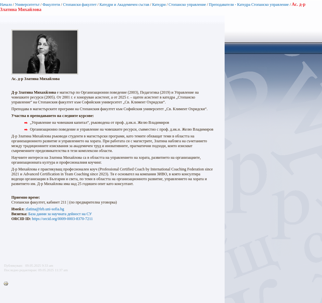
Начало (6, 4)
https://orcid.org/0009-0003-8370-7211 (62, 218)
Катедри (159, 4)
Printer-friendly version (7, 284)
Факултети (51, 4)
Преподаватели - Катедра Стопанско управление (249, 4)
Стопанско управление (187, 4)
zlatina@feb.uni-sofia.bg (44, 209)
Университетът (27, 4)
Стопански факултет (80, 4)
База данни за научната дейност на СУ (60, 214)
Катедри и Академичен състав (124, 4)
